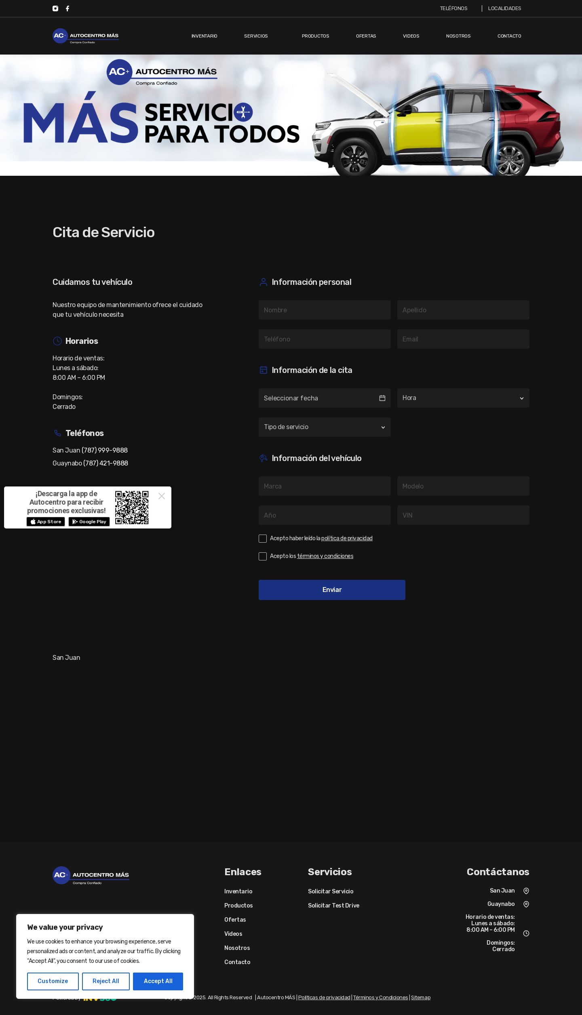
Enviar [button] (332, 590)
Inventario (205, 36)
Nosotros (458, 36)
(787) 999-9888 (105, 450)
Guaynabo (501, 904)
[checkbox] (394, 539)
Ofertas (366, 36)
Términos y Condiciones (380, 997)
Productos (315, 36)
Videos (411, 36)
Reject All (106, 981)
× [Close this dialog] (162, 496)
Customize (53, 981)
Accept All (158, 981)
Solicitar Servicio (330, 892)
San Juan (502, 890)
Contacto (509, 36)
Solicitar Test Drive (333, 906)
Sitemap (420, 997)
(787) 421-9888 (105, 463)
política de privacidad (346, 538)
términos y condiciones (325, 556)
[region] (105, 956)
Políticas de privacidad (324, 997)
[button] (45, 521)
